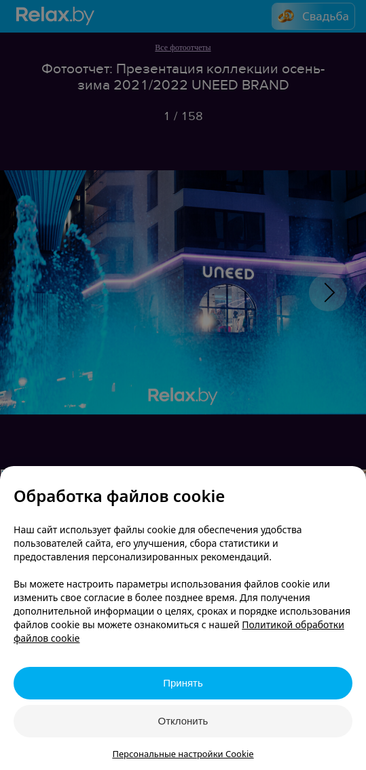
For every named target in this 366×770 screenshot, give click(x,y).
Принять (183, 683)
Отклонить (183, 721)
